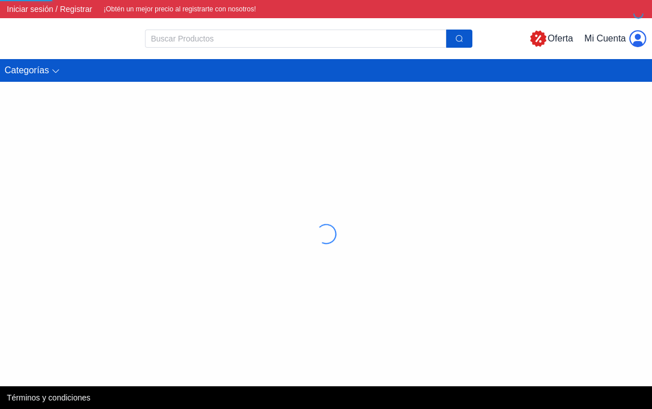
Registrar (76, 9)
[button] (32, 70)
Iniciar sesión (30, 9)
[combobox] (308, 39)
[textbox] (295, 38)
